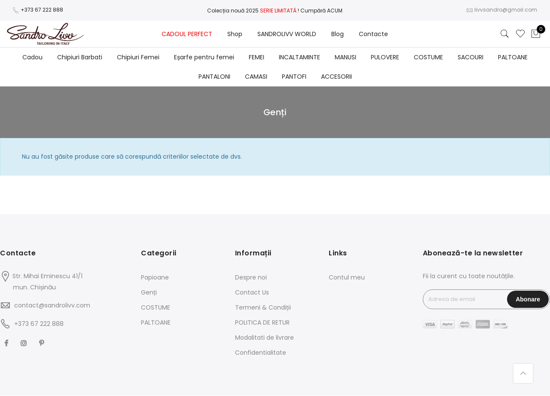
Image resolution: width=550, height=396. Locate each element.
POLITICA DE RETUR (262, 322)
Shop (234, 34)
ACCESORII (336, 76)
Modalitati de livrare (264, 337)
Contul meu (347, 277)
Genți (149, 292)
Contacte (373, 34)
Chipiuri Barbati (79, 57)
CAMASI (256, 76)
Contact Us (252, 292)
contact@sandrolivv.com (52, 305)
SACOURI (470, 57)
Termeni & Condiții (263, 307)
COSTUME (428, 57)
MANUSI (345, 57)
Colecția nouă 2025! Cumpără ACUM (274, 10)
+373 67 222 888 (42, 9)
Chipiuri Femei (138, 57)
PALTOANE (513, 57)
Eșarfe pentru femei (204, 57)
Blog (337, 34)
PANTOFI (294, 76)
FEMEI (256, 57)
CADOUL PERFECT (187, 34)
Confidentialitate (260, 352)
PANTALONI (214, 76)
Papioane (155, 277)
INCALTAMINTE (299, 57)
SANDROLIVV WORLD (286, 34)
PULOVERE (385, 57)
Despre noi (251, 277)
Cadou (32, 57)
